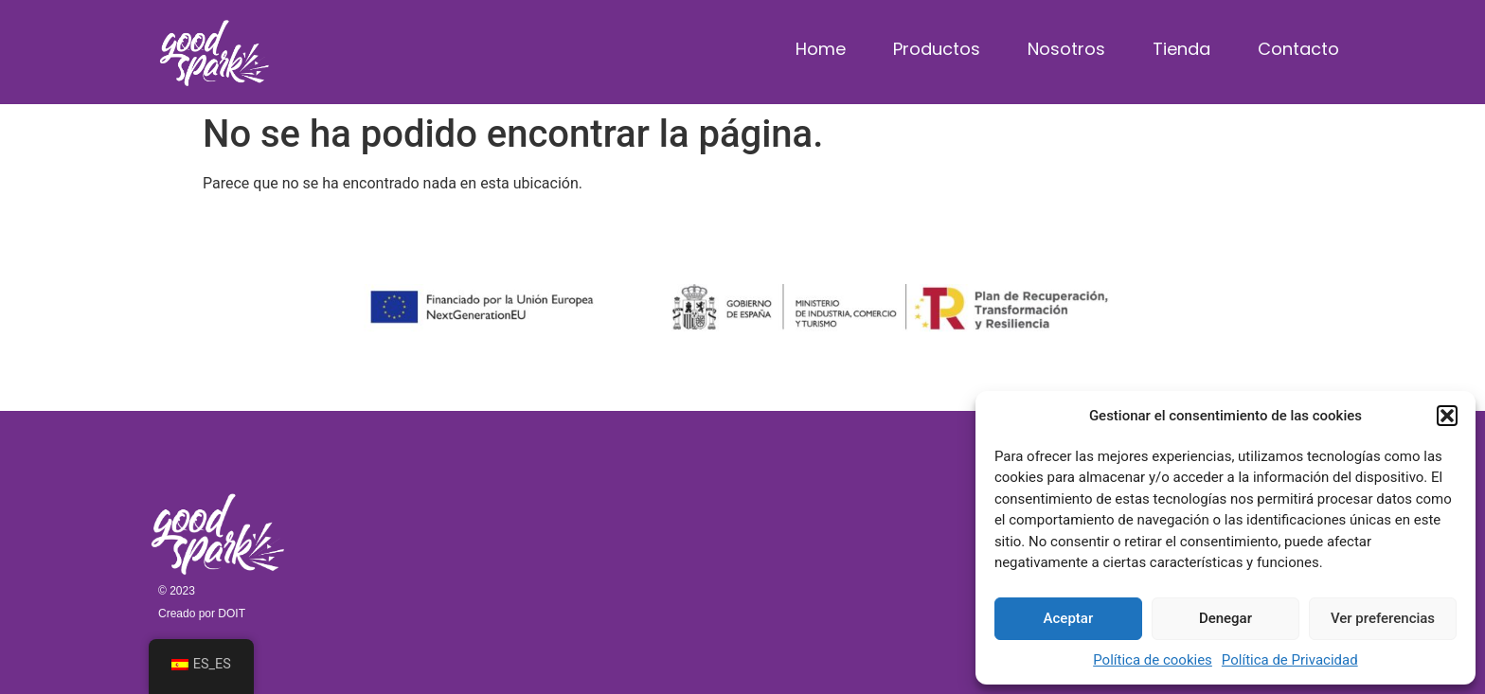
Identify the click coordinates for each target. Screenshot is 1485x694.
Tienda (1181, 49)
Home (821, 49)
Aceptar (1069, 618)
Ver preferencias (1383, 618)
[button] (1447, 415)
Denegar (1225, 618)
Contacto (1298, 49)
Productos (936, 49)
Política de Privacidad (1290, 659)
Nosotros (1066, 49)
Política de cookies (1152, 659)
